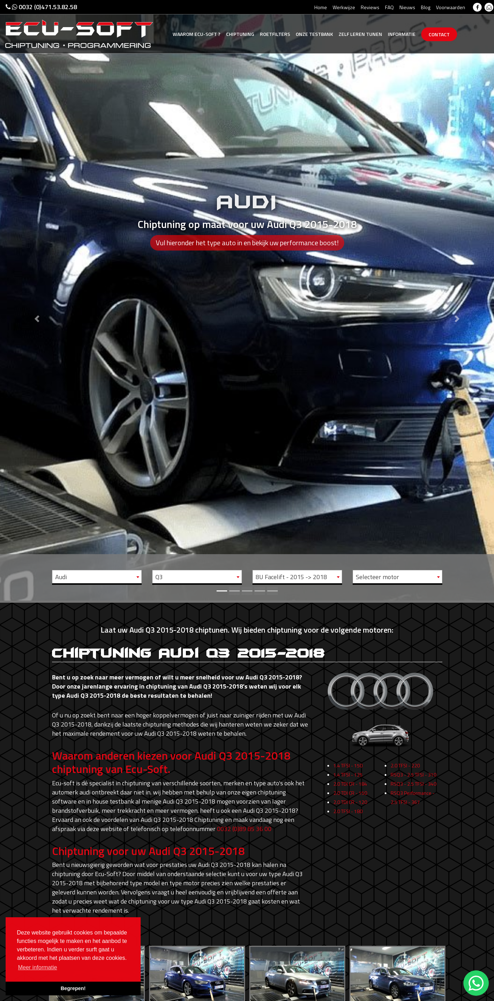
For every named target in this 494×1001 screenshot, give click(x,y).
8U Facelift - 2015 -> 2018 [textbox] (291, 577)
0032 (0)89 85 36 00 (244, 829)
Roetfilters (275, 34)
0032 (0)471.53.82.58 (41, 7)
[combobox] (97, 576)
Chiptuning (240, 34)
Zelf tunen (360, 34)
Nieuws (407, 7)
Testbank (314, 34)
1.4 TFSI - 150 (348, 770)
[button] (37, 300)
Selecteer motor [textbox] (377, 577)
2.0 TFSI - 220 (405, 770)
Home (320, 7)
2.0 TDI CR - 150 (350, 797)
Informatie (402, 34)
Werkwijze (344, 7)
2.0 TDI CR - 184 (350, 788)
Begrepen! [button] (72, 988)
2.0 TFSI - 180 (348, 815)
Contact (439, 34)
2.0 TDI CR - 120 (350, 806)
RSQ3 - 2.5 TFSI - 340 (413, 788)
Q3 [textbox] (159, 577)
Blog (425, 7)
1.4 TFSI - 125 (348, 779)
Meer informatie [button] (37, 967)
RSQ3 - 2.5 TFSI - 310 (413, 779)
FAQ (389, 7)
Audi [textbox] (61, 577)
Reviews (370, 7)
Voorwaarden (450, 7)
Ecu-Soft (196, 34)
